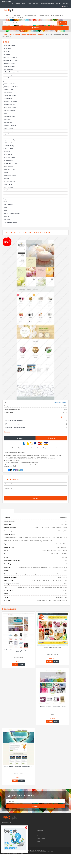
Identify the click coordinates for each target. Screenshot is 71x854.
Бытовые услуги (8, 69)
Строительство (7, 196)
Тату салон (6, 199)
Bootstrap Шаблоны (9, 45)
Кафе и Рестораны (9, 110)
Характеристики (8, 511)
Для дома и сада (8, 89)
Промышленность (8, 160)
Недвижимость (7, 137)
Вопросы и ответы (21, 3)
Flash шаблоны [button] (10, 17)
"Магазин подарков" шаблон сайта (52, 647)
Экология (6, 216)
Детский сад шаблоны (10, 81)
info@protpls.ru (7, 1)
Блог (12, 3)
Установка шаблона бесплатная (14, 420)
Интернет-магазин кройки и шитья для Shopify (52, 706)
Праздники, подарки (9, 157)
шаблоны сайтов (30, 850)
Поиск (63, 23)
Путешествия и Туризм (10, 163)
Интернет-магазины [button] (57, 15)
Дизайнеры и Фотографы (10, 86)
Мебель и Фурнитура (9, 125)
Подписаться (35, 806)
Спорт (5, 193)
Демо (20, 438)
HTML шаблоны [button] (16, 15)
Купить (51, 438)
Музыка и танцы (8, 131)
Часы (5, 210)
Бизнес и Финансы (8, 63)
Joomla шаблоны (44, 15)
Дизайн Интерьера (9, 84)
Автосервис (6, 51)
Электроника (7, 219)
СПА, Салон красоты (9, 190)
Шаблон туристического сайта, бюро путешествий (18, 766)
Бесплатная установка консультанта (15, 427)
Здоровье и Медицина (10, 101)
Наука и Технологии (9, 134)
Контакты (65, 3)
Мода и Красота (8, 128)
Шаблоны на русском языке (11, 213)
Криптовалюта (7, 122)
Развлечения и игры (9, 169)
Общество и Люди (8, 145)
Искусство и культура (9, 107)
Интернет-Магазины (9, 104)
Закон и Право (7, 98)
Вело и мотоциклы (8, 75)
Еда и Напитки (7, 92)
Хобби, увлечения (8, 204)
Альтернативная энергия (10, 60)
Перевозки (6, 151)
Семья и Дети (7, 184)
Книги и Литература (9, 116)
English (65, 6)
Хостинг (20, 17)
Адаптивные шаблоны (10, 57)
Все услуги (7, 432)
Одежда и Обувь (8, 148)
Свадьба (6, 178)
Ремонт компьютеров (9, 175)
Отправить (35, 498)
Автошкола (6, 54)
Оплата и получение (33, 3)
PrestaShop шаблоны (36, 34)
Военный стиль (8, 78)
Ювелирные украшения (10, 222)
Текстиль (6, 202)
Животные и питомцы (9, 95)
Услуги (8, 15)
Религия (5, 172)
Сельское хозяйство (9, 181)
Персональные (7, 154)
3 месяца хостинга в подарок (13, 424)
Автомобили (7, 48)
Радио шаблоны (8, 166)
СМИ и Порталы (8, 187)
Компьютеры (7, 119)
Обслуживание (7, 143)
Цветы (5, 207)
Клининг (5, 113)
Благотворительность (9, 66)
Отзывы (58, 3)
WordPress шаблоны (30, 15)
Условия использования (47, 3)
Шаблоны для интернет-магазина (19, 34)
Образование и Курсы (10, 140)
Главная (4, 34)
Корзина (35, 28)
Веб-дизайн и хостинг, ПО (11, 72)
